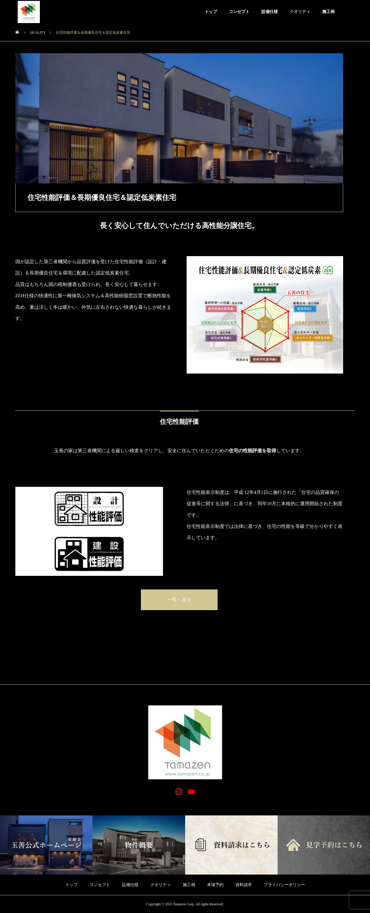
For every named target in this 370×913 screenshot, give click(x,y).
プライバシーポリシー (284, 885)
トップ (211, 11)
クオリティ (300, 11)
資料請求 (243, 885)
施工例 (328, 11)
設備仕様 (269, 11)
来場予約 (215, 885)
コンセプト (239, 11)
